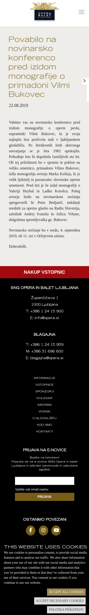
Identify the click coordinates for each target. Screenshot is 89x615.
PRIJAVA (44, 497)
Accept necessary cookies (60, 601)
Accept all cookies (66, 592)
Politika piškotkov (66, 609)
